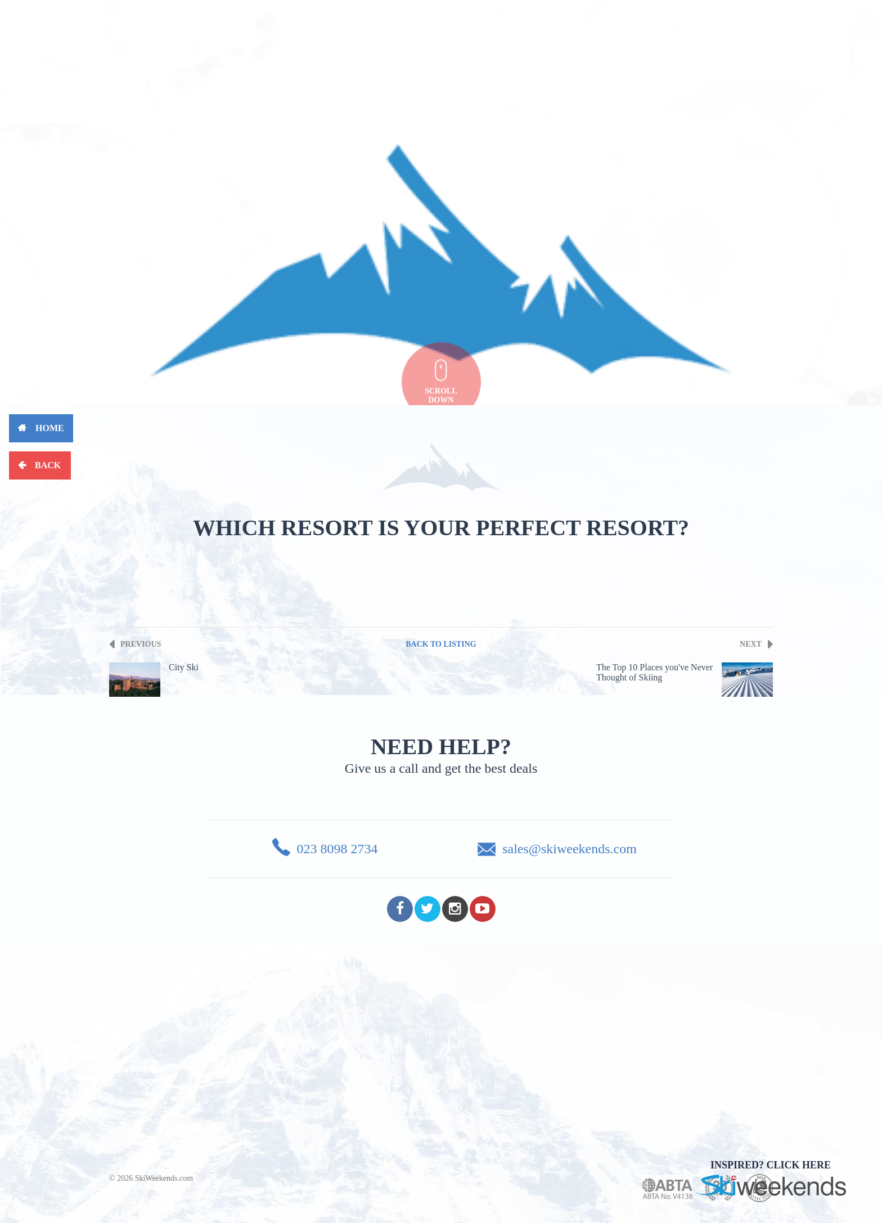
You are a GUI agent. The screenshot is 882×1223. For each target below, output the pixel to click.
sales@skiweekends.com (569, 848)
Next (751, 644)
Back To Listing (441, 644)
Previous (140, 644)
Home (49, 428)
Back (48, 465)
